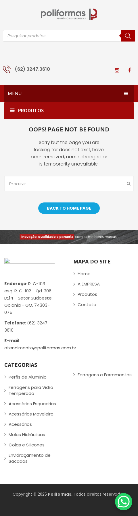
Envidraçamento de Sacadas (30, 458)
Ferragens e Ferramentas (105, 375)
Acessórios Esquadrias (32, 404)
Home (84, 274)
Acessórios (20, 424)
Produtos (87, 294)
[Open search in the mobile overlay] (69, 36)
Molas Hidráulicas (27, 435)
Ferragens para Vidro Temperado (31, 390)
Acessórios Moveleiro (31, 414)
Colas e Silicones (27, 445)
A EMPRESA (89, 284)
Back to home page (69, 208)
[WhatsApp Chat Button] (123, 501)
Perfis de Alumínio (28, 377)
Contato (87, 305)
